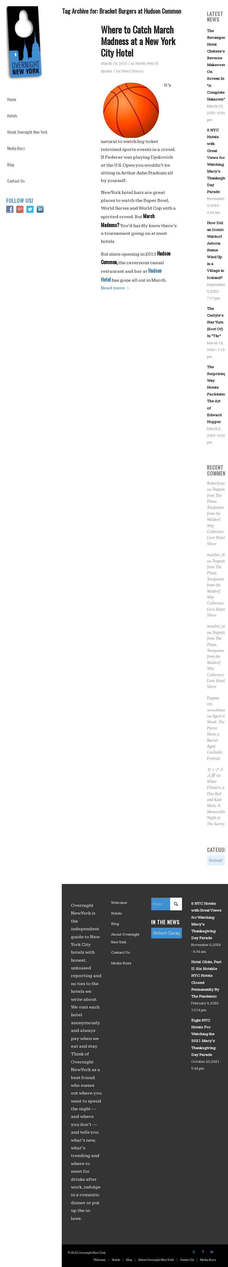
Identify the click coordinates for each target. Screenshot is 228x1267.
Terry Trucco (132, 71)
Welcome (119, 902)
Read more (115, 288)
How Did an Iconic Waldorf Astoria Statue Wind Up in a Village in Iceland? (215, 250)
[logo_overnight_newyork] (25, 44)
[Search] (166, 904)
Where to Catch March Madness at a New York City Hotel (138, 41)
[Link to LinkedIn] (211, 1251)
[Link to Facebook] (202, 1251)
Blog (115, 923)
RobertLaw (216, 483)
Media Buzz (121, 963)
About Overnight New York (125, 938)
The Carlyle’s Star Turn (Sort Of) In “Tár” (215, 322)
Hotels (116, 913)
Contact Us (120, 952)
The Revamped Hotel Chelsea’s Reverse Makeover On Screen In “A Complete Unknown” (216, 65)
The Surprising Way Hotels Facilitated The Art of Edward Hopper (216, 394)
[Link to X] (193, 1251)
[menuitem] (31, 99)
